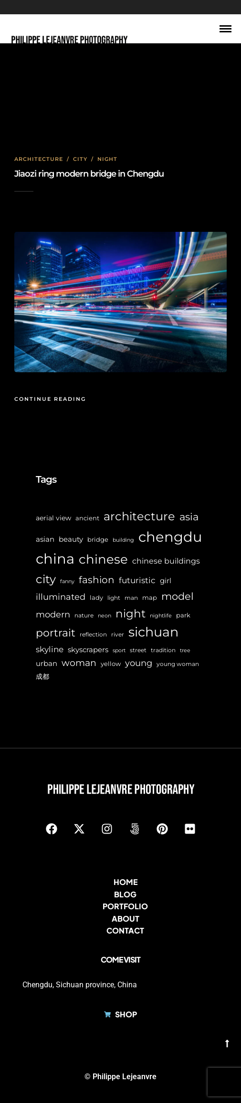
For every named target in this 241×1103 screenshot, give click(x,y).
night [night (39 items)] (130, 613)
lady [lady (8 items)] (96, 597)
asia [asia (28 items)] (189, 517)
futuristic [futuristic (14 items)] (137, 580)
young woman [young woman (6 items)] (178, 664)
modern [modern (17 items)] (53, 614)
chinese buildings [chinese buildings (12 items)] (166, 561)
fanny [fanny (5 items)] (67, 581)
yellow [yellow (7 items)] (111, 663)
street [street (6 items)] (138, 650)
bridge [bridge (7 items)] (97, 539)
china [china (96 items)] (55, 558)
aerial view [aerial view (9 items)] (53, 518)
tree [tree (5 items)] (185, 650)
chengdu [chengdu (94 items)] (170, 536)
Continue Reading (50, 399)
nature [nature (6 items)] (84, 615)
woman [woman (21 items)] (79, 662)
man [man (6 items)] (131, 598)
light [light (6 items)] (113, 598)
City (80, 159)
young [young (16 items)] (138, 663)
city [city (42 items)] (46, 579)
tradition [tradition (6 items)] (163, 650)
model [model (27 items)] (177, 596)
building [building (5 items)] (123, 540)
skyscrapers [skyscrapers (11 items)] (88, 649)
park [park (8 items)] (183, 615)
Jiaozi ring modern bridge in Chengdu (89, 174)
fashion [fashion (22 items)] (97, 580)
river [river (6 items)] (117, 634)
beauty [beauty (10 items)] (71, 539)
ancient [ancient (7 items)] (87, 518)
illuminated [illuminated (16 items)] (60, 597)
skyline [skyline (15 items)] (49, 649)
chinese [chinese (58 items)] (103, 559)
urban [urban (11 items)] (46, 663)
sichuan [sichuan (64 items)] (153, 632)
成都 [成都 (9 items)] (42, 676)
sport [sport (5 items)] (119, 650)
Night (107, 159)
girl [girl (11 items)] (165, 580)
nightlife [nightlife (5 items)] (161, 616)
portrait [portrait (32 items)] (55, 632)
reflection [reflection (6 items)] (93, 634)
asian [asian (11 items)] (45, 539)
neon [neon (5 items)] (104, 616)
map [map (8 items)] (149, 597)
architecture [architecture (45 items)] (139, 516)
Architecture (38, 159)
